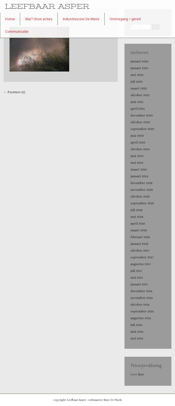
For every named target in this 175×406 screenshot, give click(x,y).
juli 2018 (136, 210)
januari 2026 (139, 61)
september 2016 (142, 311)
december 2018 (141, 183)
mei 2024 (137, 75)
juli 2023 (136, 81)
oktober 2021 (140, 95)
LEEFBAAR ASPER (47, 6)
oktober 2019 (140, 149)
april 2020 (137, 142)
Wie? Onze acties (38, 19)
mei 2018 (136, 217)
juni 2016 (136, 331)
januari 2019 (139, 176)
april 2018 (137, 223)
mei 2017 (136, 277)
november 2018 (141, 190)
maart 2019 (138, 169)
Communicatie (16, 31)
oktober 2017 (139, 250)
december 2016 (141, 291)
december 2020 (141, 115)
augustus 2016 (140, 318)
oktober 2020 (140, 122)
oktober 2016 (140, 304)
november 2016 (141, 298)
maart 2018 (138, 230)
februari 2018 (140, 237)
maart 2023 (138, 88)
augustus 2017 (140, 264)
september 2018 (142, 203)
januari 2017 (139, 284)
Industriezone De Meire (81, 19)
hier (141, 374)
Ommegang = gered (125, 19)
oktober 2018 (140, 196)
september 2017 (142, 257)
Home (10, 19)
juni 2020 (137, 136)
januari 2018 (139, 244)
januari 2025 (139, 68)
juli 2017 (136, 271)
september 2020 (142, 129)
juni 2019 (136, 156)
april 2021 (137, 108)
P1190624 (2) (14, 92)
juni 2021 (136, 102)
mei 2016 (136, 338)
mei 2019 (136, 163)
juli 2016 (136, 325)
